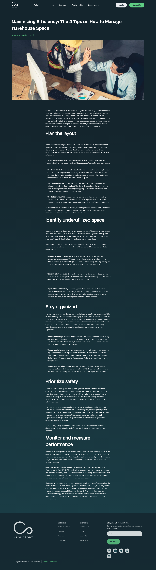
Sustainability (77, 5)
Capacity (61, 532)
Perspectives (84, 528)
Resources (92, 5)
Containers (62, 541)
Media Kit (83, 537)
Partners (61, 537)
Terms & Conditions (50, 562)
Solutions (38, 5)
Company (63, 5)
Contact (83, 532)
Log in (121, 5)
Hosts (52, 5)
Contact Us (137, 5)
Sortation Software (64, 528)
